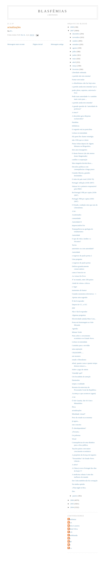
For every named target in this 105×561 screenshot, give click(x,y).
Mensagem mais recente (16, 44)
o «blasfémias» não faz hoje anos (83, 83)
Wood (74, 439)
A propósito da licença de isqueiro (84, 455)
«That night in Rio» (79, 488)
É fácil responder (78, 301)
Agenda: (75, 329)
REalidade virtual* (78, 414)
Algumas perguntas (79, 315)
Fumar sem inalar (78, 80)
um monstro (76, 356)
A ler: (74, 211)
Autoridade (76, 235)
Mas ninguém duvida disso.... (82, 163)
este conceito (76, 425)
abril (74, 62)
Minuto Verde (77, 332)
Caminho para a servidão (81, 345)
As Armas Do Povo (79, 276)
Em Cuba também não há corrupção (84, 481)
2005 (72, 504)
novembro (76, 37)
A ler (73, 397)
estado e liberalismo (79, 360)
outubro (75, 41)
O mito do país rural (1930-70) (83, 179)
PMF (70, 542)
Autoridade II (76, 222)
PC (11, 31)
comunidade (76, 218)
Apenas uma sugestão (79, 297)
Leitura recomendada (79, 133)
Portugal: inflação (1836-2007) (83, 183)
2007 (72, 31)
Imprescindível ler (78, 225)
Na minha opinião (78, 484)
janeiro (75, 496)
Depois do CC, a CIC (79, 304)
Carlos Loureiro (74, 526)
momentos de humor (79, 290)
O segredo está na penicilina (82, 129)
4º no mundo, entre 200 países (82, 280)
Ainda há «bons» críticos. (81, 283)
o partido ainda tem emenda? (82, 103)
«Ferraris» (75, 432)
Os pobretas (76, 435)
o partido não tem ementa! (81, 76)
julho (74, 51)
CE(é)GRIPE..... (78, 353)
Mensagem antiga (57, 44)
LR (69, 538)
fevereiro (75, 69)
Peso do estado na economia (82, 418)
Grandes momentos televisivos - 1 (84, 294)
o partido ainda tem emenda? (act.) (84, 87)
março (74, 66)
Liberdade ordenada (79, 72)
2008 (72, 27)
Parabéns (75, 122)
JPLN (70, 532)
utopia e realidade (78, 384)
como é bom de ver (79, 272)
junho (74, 55)
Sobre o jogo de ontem (80, 369)
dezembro (76, 34)
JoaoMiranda (73, 535)
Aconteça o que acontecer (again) (84, 393)
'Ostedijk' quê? (77, 373)
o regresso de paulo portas (81, 263)
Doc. (73, 491)
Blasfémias (52, 11)
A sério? (75, 465)
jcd (69, 545)
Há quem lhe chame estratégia (82, 136)
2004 (72, 507)
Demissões (76, 380)
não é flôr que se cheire (80, 140)
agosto (75, 48)
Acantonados (76, 215)
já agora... (75, 421)
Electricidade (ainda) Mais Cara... (84, 319)
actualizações (76, 410)
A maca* (75, 112)
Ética (74, 407)
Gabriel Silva (73, 529)
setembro (75, 44)
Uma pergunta (77, 259)
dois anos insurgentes (79, 150)
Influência (75, 126)
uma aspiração (77, 349)
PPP (73, 308)
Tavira (74, 245)
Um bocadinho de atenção (81, 377)
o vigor (74, 287)
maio (74, 59)
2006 (72, 500)
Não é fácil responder (79, 312)
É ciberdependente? (79, 428)
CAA (70, 523)
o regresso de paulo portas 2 (82, 256)
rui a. (70, 548)
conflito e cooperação (79, 160)
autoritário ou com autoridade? (83, 249)
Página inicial (38, 44)
